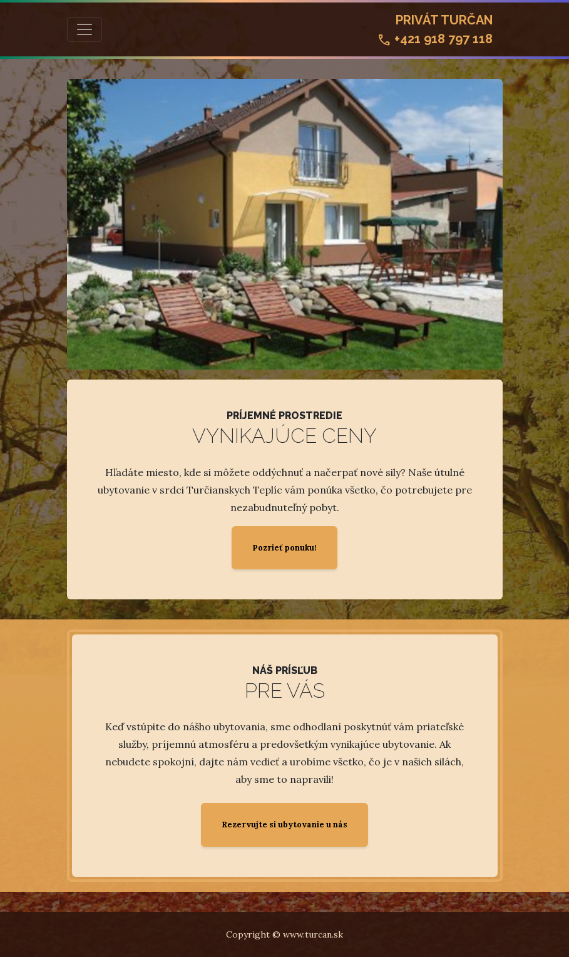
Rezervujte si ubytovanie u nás (284, 824)
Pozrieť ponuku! (284, 547)
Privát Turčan (434, 31)
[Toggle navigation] (84, 29)
